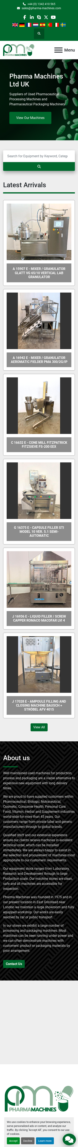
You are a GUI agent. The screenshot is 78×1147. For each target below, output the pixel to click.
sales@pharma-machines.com (41, 8)
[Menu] (58, 50)
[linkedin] (31, 17)
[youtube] (53, 17)
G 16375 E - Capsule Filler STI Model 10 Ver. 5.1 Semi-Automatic (39, 532)
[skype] (38, 17)
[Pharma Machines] (39, 1098)
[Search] (39, 156)
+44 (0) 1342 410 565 (41, 4)
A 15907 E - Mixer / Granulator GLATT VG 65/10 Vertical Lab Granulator (39, 273)
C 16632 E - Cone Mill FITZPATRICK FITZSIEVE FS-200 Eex (39, 445)
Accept (13, 1140)
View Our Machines (30, 118)
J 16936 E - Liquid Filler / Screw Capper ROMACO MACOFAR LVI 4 (39, 618)
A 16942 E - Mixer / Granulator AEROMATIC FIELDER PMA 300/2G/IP (39, 360)
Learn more (45, 1140)
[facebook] (24, 17)
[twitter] (46, 17)
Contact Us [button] (14, 964)
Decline (27, 1140)
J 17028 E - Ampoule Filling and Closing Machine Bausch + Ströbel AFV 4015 (39, 705)
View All (39, 727)
